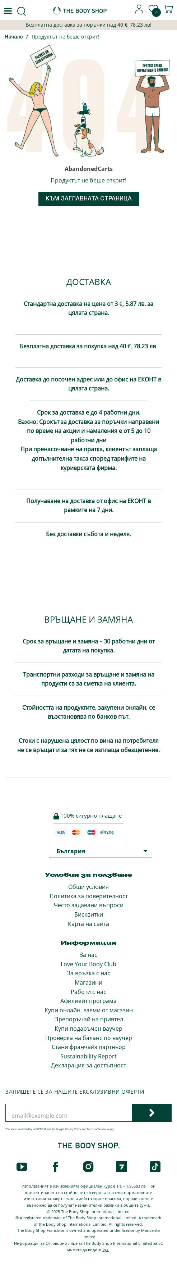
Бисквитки (88, 914)
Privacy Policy (73, 1129)
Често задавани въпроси (89, 905)
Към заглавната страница (89, 199)
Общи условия (88, 887)
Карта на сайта (88, 924)
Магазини (88, 982)
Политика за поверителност (89, 896)
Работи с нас (88, 992)
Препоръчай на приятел (88, 1019)
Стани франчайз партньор (89, 1047)
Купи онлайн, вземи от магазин (89, 1010)
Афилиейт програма (88, 1001)
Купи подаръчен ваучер (88, 1028)
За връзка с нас (88, 973)
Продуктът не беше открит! (65, 36)
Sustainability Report (88, 1056)
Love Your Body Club (88, 964)
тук (105, 1249)
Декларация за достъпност (88, 1065)
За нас (88, 955)
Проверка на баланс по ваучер (88, 1038)
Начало (14, 37)
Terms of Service (97, 1129)
